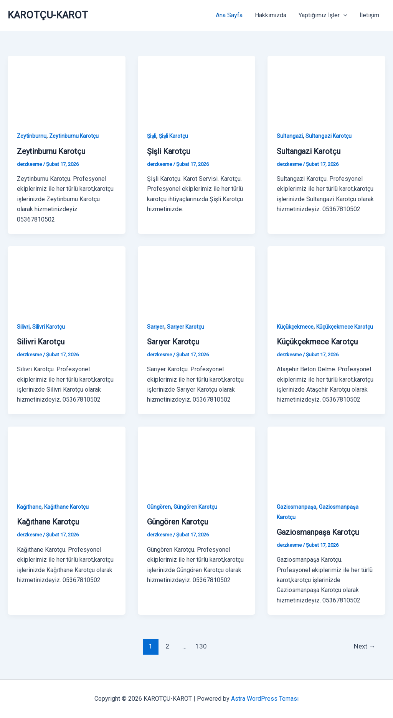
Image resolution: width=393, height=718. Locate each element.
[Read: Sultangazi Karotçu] (326, 88)
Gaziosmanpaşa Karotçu (318, 532)
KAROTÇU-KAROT (48, 15)
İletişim (369, 15)
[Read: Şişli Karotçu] (197, 88)
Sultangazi (290, 136)
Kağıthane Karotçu (66, 507)
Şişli (151, 136)
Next (364, 646)
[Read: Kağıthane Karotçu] (66, 459)
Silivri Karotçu (48, 327)
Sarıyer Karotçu (185, 327)
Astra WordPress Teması (265, 698)
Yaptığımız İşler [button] (323, 15)
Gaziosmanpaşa (296, 507)
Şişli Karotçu (173, 136)
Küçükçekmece (295, 327)
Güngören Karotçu (195, 507)
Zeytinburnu (31, 136)
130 (201, 646)
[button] (343, 15)
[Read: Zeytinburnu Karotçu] (66, 88)
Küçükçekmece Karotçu (344, 327)
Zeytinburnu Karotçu (74, 136)
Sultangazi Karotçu (328, 136)
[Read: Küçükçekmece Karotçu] (326, 279)
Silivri (23, 327)
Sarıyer (155, 327)
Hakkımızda (270, 15)
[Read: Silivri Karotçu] (66, 279)
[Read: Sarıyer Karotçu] (197, 279)
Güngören (159, 507)
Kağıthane (29, 507)
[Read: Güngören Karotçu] (197, 459)
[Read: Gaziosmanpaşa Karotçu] (326, 459)
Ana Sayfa (229, 15)
